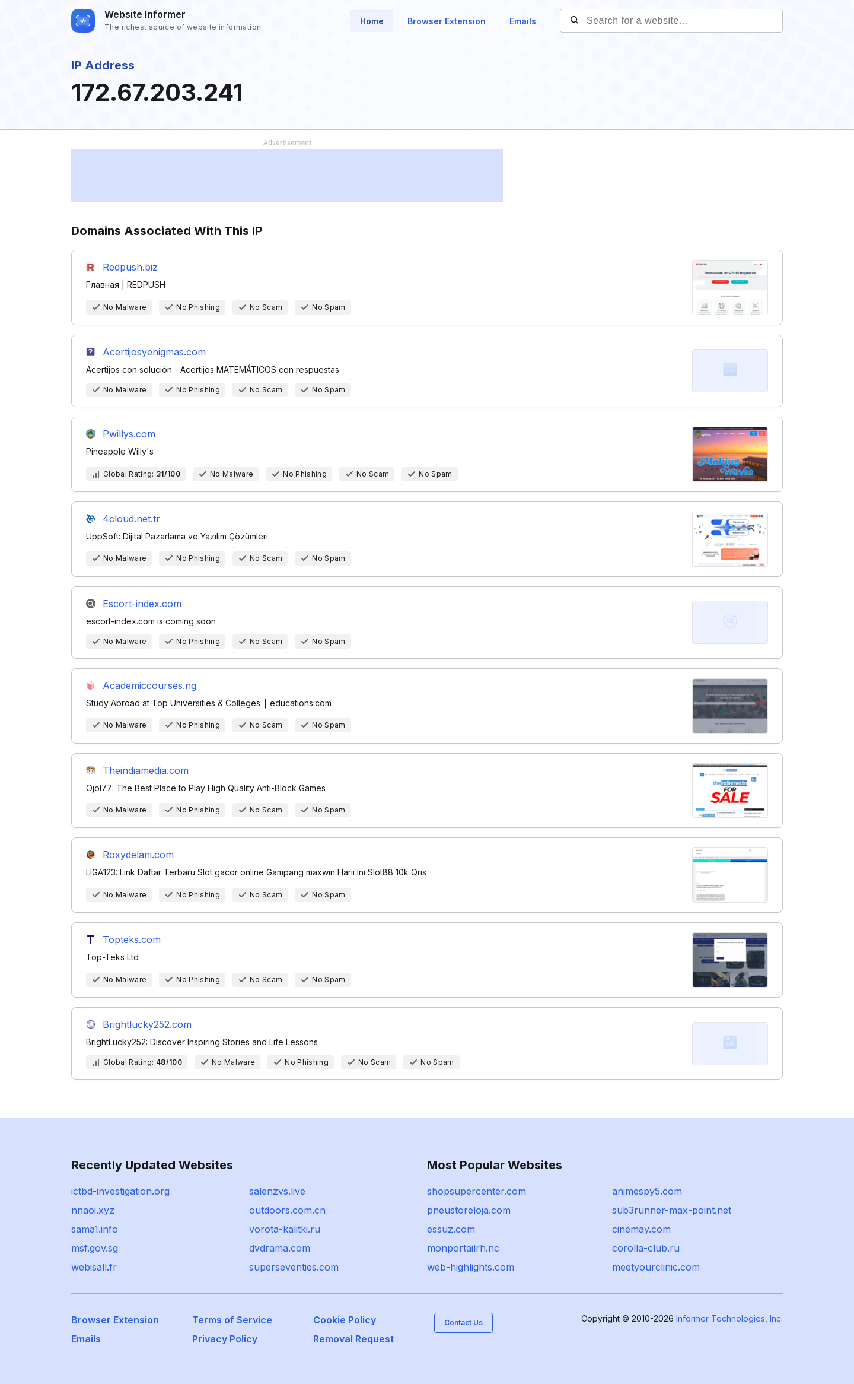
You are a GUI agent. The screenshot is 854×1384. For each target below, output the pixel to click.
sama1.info (94, 1229)
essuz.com (451, 1229)
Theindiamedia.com (146, 770)
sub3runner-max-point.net (671, 1210)
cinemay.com (641, 1229)
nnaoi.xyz (92, 1210)
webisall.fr (94, 1267)
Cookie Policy (344, 1320)
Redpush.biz (130, 267)
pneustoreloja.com (469, 1210)
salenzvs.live (277, 1191)
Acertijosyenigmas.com (154, 352)
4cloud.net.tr (131, 519)
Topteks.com (132, 939)
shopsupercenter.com (476, 1191)
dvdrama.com (279, 1248)
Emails (522, 21)
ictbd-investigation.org (120, 1191)
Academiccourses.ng (149, 685)
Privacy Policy (224, 1339)
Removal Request (353, 1339)
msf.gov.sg (94, 1248)
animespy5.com (647, 1191)
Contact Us (463, 1322)
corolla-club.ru (646, 1248)
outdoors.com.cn (287, 1210)
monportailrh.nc (463, 1248)
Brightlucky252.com (147, 1024)
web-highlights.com (470, 1267)
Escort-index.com (142, 604)
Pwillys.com (129, 434)
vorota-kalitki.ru (284, 1229)
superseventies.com (294, 1267)
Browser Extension (446, 21)
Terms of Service (232, 1320)
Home (372, 21)
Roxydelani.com (138, 855)
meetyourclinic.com (656, 1267)
